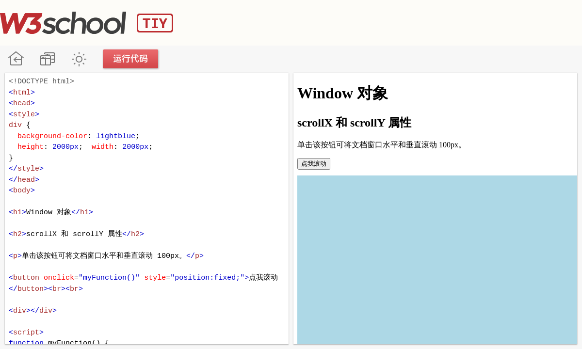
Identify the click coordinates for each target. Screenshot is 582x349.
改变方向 (47, 59)
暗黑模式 (79, 59)
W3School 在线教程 (16, 59)
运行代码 (131, 59)
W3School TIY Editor (86, 23)
